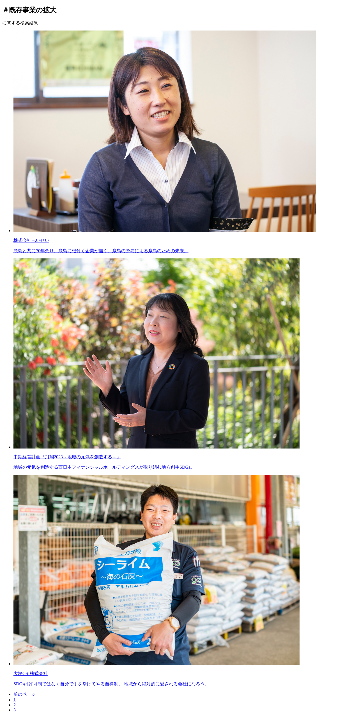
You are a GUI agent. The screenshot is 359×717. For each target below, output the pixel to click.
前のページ (24, 694)
